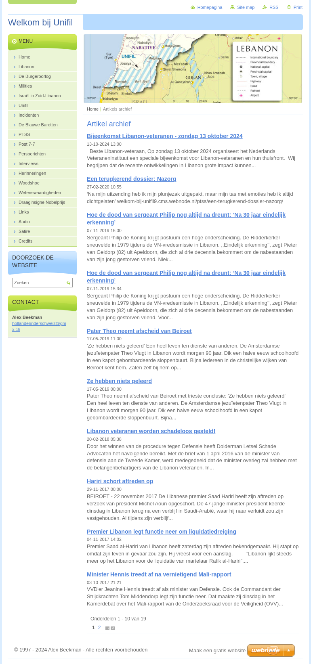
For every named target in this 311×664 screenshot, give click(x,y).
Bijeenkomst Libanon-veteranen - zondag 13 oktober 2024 (165, 136)
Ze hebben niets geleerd (119, 381)
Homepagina (210, 7)
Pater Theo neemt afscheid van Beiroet (139, 331)
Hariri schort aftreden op (120, 481)
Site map (245, 7)
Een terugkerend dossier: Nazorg (131, 179)
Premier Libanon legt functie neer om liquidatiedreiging (161, 531)
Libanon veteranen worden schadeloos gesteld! (151, 431)
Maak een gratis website (217, 650)
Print (298, 7)
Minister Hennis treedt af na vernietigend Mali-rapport (159, 574)
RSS (273, 7)
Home (93, 109)
